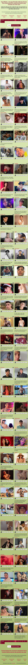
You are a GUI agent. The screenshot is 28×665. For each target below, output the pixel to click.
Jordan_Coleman (3, 469)
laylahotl (15, 452)
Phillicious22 (16, 197)
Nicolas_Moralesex (3, 44)
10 (22, 20)
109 (1, 21)
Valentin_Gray (2, 520)
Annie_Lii (2, 503)
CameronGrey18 (3, 384)
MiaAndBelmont (17, 401)
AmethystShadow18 (17, 299)
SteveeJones (16, 44)
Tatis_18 (15, 554)
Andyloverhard (17, 418)
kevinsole (16, 469)
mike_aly (2, 265)
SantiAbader (16, 333)
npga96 (15, 146)
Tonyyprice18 (2, 622)
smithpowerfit (2, 571)
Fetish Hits (13, 663)
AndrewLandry (17, 622)
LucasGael (2, 452)
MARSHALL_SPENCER (4, 95)
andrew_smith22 (3, 112)
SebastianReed (3, 333)
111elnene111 (2, 231)
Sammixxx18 (2, 146)
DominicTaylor (2, 605)
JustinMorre (16, 384)
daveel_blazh (16, 248)
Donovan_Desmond (3, 537)
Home (9, 25)
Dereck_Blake (16, 316)
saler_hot (16, 520)
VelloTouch (16, 61)
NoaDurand (2, 282)
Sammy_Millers (17, 435)
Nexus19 (15, 537)
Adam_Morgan (16, 486)
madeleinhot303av (3, 197)
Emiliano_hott (2, 214)
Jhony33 (1, 350)
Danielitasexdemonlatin (18, 265)
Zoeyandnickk (16, 282)
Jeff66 (15, 231)
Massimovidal (16, 588)
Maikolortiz (2, 588)
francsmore (2, 367)
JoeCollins (2, 554)
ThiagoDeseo (2, 248)
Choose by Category (16, 25)
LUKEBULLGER (17, 605)
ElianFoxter (2, 61)
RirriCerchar (2, 486)
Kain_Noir (16, 367)
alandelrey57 (16, 95)
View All (2, 20)
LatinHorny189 (3, 418)
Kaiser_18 (2, 401)
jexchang (16, 503)
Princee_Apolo (17, 112)
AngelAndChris (17, 571)
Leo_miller (2, 163)
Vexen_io (2, 299)
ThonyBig (16, 163)
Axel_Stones (16, 350)
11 (24, 20)
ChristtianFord (16, 214)
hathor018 (2, 316)
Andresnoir (2, 435)
